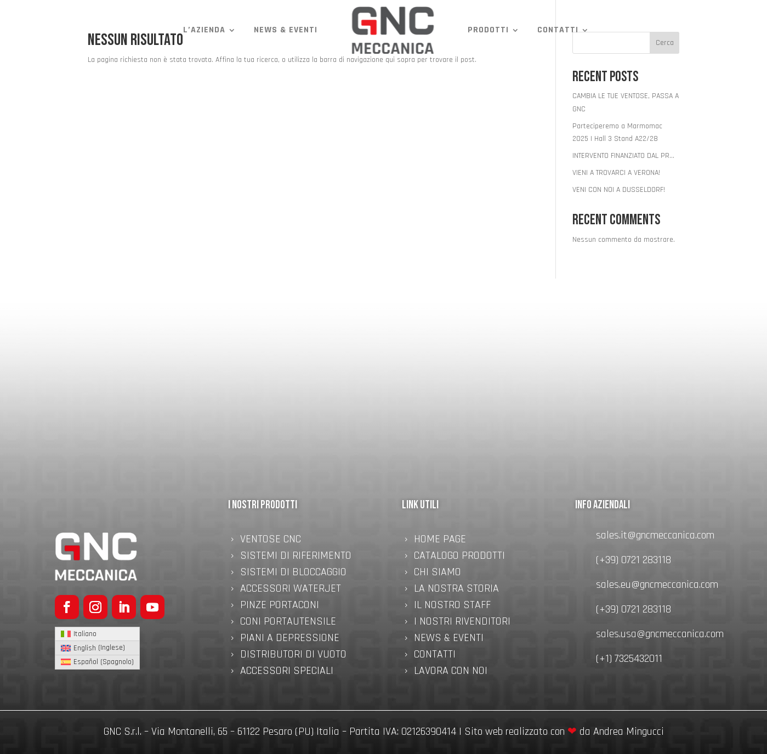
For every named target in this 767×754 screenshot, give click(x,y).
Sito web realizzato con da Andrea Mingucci (564, 731)
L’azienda (204, 30)
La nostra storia (456, 590)
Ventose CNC (270, 540)
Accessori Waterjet (290, 590)
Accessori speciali (286, 672)
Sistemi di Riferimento (295, 557)
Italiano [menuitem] (84, 634)
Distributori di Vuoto (293, 655)
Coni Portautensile (288, 622)
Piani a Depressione (289, 639)
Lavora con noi (450, 672)
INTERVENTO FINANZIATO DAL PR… (623, 156)
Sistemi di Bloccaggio (293, 573)
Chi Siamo (437, 573)
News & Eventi (285, 30)
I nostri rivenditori (462, 622)
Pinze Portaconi (279, 606)
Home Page (440, 540)
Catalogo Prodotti (459, 557)
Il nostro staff (452, 606)
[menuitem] (97, 634)
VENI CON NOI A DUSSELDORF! (618, 190)
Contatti (557, 30)
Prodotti (488, 30)
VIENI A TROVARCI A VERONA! (616, 173)
